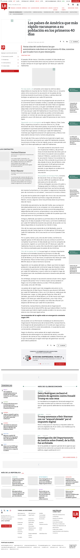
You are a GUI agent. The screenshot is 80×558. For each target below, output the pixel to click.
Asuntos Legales (22, 515)
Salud (4, 444)
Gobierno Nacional (37, 12)
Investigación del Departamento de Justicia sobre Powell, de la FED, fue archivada (56, 440)
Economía (41, 518)
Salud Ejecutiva (43, 533)
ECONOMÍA (18, 8)
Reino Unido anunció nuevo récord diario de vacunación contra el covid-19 (74, 193)
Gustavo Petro (27, 12)
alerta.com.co (4, 549)
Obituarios (31, 529)
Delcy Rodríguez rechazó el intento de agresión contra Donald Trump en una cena (56, 396)
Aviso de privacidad (57, 522)
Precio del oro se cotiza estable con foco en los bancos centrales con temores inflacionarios (44, 495)
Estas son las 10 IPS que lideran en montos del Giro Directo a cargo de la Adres (10, 448)
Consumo (20, 518)
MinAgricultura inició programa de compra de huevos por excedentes (18, 494)
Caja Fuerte (31, 515)
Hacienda (5, 401)
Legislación (68, 477)
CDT (10, 14)
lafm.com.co (63, 547)
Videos (30, 537)
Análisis (41, 513)
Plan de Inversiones (18, 14)
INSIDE (76, 8)
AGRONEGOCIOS (44, 8)
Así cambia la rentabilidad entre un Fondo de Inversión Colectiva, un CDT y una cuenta (10, 394)
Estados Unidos (64, 12)
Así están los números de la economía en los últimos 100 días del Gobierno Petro (10, 427)
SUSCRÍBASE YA (60, 364)
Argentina (14, 477)
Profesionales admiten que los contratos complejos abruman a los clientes (72, 482)
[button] (23, 358)
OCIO (29, 8)
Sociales (20, 537)
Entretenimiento (43, 477)
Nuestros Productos (58, 518)
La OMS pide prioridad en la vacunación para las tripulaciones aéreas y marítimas (75, 140)
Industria (5, 433)
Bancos (5, 389)
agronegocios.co (18, 545)
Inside (40, 528)
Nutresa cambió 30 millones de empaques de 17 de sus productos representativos (10, 438)
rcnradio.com (45, 547)
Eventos (41, 522)
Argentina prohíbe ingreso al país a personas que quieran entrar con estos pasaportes (18, 482)
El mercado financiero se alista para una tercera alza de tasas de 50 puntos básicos (10, 406)
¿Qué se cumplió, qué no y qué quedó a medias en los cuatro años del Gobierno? (11, 416)
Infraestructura (32, 528)
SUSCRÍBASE (75, 1)
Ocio (40, 529)
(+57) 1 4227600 (5, 520)
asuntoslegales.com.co (7, 545)
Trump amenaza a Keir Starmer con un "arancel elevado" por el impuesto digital (55, 419)
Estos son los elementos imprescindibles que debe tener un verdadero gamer (72, 494)
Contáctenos (56, 520)
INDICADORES (71, 8)
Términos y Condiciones (59, 523)
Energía (57, 12)
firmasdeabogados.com (44, 545)
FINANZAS (13, 8)
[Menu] (9, 8)
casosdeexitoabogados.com (8, 547)
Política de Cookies (57, 529)
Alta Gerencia (31, 513)
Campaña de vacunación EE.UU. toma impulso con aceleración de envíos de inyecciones (74, 108)
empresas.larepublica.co (30, 545)
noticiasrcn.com (54, 547)
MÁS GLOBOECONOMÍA (69, 457)
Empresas (20, 522)
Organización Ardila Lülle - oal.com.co (73, 546)
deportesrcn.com (14, 549)
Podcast (20, 533)
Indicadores (21, 528)
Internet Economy (70, 489)
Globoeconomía (43, 524)
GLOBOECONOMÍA (35, 8)
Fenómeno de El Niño (49, 12)
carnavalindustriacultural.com (24, 547)
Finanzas (20, 524)
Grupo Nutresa (73, 12)
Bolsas (41, 489)
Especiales (31, 522)
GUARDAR (74, 41)
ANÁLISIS (50, 8)
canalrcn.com (36, 547)
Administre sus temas (8, 71)
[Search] (68, 4)
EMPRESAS (24, 8)
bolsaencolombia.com (57, 545)
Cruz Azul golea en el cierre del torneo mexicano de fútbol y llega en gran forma (45, 481)
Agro (13, 489)
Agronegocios (21, 513)
